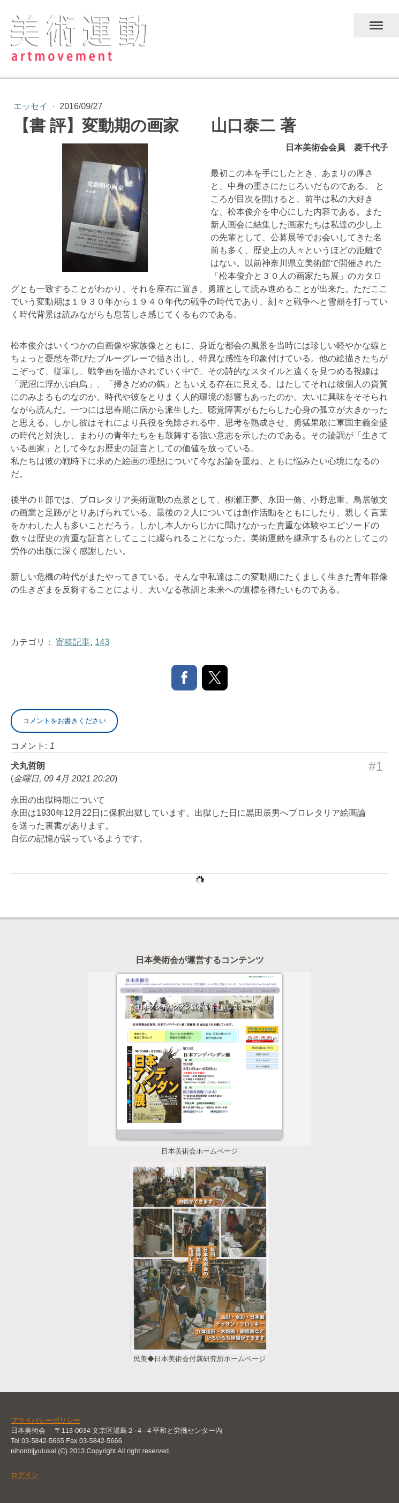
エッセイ (31, 106)
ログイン (25, 1475)
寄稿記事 (73, 642)
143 (102, 642)
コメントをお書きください (64, 721)
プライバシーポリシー (45, 1420)
